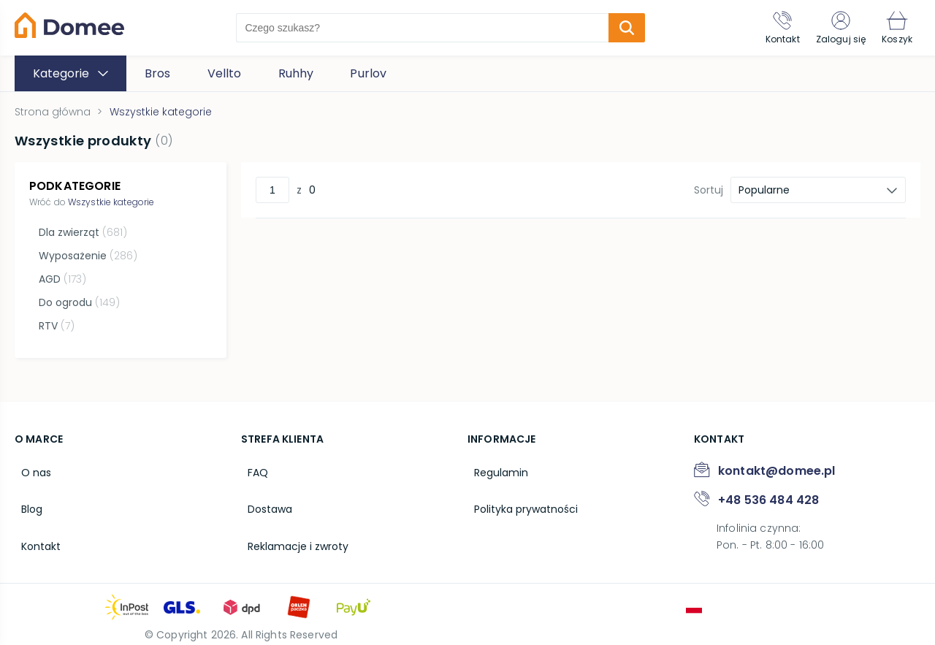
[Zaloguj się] (829, 28)
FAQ (251, 463)
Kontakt (34, 526)
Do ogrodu (77, 302)
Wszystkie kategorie (111, 202)
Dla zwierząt (81, 232)
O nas (30, 463)
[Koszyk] (893, 28)
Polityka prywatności (519, 494)
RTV (54, 325)
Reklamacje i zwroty (291, 526)
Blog (25, 494)
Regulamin (495, 463)
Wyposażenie (86, 255)
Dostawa (263, 494)
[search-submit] (616, 27)
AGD (60, 279)
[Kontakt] (764, 28)
